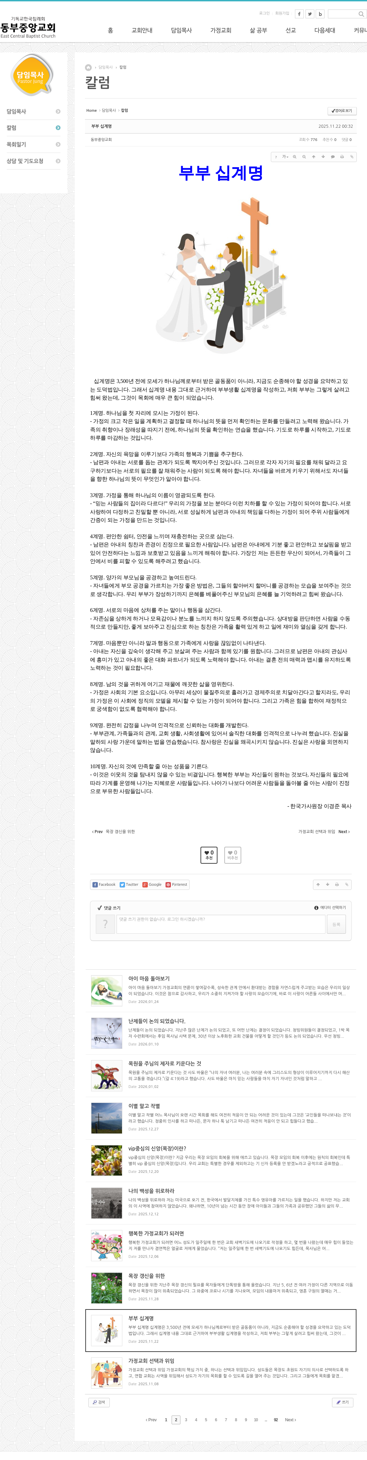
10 (256, 1420)
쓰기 (342, 1402)
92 (276, 1420)
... (266, 1420)
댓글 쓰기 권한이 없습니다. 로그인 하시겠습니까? (162, 919)
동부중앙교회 (101, 140)
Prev (151, 1420)
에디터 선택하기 (330, 908)
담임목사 (105, 67)
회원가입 (282, 13)
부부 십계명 (101, 126)
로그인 (264, 13)
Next (290, 1420)
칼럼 (122, 67)
